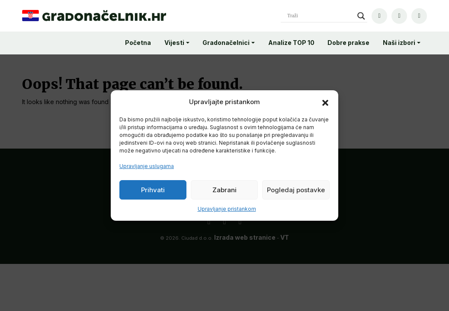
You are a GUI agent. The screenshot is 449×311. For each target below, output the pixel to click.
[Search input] (320, 16)
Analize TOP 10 (291, 42)
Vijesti (174, 42)
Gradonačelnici (226, 42)
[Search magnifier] (361, 16)
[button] (325, 102)
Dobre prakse (348, 42)
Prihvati (153, 190)
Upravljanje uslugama (146, 166)
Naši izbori (399, 42)
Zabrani (224, 190)
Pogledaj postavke (296, 190)
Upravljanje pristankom (227, 209)
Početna (138, 42)
